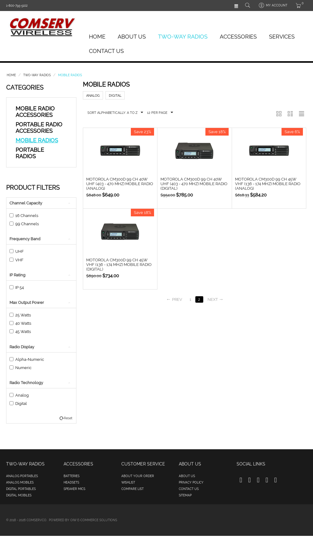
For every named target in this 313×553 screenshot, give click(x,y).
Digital (18, 403)
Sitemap (185, 495)
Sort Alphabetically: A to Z (115, 113)
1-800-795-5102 (17, 5)
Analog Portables (22, 476)
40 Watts (20, 323)
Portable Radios (30, 153)
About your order (137, 476)
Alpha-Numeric (26, 359)
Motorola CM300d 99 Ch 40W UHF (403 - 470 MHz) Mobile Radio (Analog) (119, 184)
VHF (16, 260)
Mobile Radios (37, 140)
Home (97, 36)
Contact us (189, 489)
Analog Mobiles (20, 482)
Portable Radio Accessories (39, 127)
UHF (16, 251)
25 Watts (20, 315)
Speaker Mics (74, 489)
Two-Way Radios (183, 36)
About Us (132, 36)
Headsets (71, 482)
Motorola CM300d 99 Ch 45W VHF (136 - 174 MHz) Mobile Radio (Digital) (119, 264)
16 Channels (23, 215)
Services (282, 36)
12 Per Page (160, 113)
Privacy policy (191, 482)
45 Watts (20, 331)
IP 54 (16, 287)
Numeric (20, 367)
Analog (19, 395)
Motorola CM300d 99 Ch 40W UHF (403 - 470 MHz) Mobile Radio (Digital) (193, 184)
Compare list (132, 489)
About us (187, 476)
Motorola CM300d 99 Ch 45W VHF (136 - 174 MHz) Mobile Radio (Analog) (267, 184)
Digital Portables (21, 489)
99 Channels (24, 224)
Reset (68, 418)
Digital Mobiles (18, 495)
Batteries (71, 476)
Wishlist (128, 482)
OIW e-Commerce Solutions (93, 520)
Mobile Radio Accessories (35, 111)
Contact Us (106, 51)
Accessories (238, 36)
